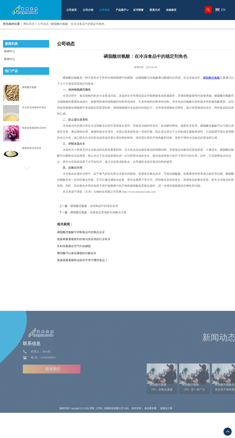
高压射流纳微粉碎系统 (34, 107)
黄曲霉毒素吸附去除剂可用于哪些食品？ (90, 260)
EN (220, 9)
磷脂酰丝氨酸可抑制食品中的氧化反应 (88, 232)
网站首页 (29, 23)
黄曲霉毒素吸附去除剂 (34, 127)
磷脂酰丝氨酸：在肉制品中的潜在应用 (102, 205)
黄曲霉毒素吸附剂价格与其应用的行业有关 (91, 239)
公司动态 (43, 23)
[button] (26, 79)
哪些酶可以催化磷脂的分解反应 (84, 253)
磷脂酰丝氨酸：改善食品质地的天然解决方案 (106, 212)
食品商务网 (150, 435)
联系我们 (30, 397)
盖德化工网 (166, 435)
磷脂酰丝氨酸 (29, 87)
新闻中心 (9, 51)
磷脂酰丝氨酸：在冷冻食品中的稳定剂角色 (77, 23)
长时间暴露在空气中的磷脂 (81, 246)
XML (126, 435)
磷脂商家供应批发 (31, 148)
